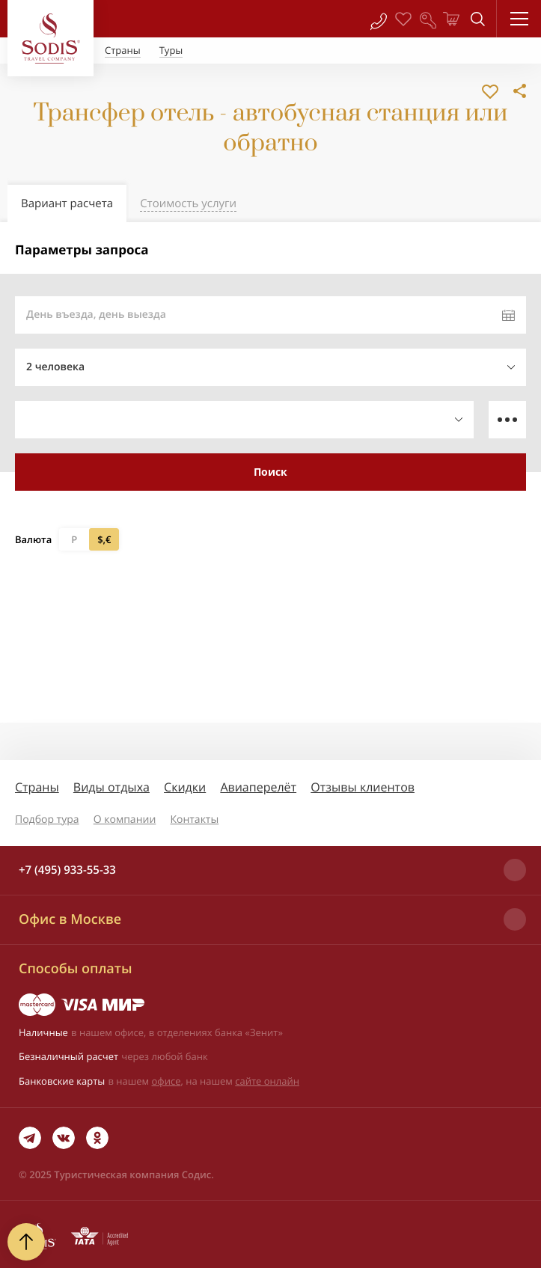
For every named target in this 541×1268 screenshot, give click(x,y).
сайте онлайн (267, 1081)
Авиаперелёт (258, 787)
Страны (37, 787)
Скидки (185, 787)
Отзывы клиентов (363, 787)
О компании (125, 819)
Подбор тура (47, 819)
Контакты (194, 819)
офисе (166, 1081)
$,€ (104, 539)
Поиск (270, 472)
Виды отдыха (111, 787)
